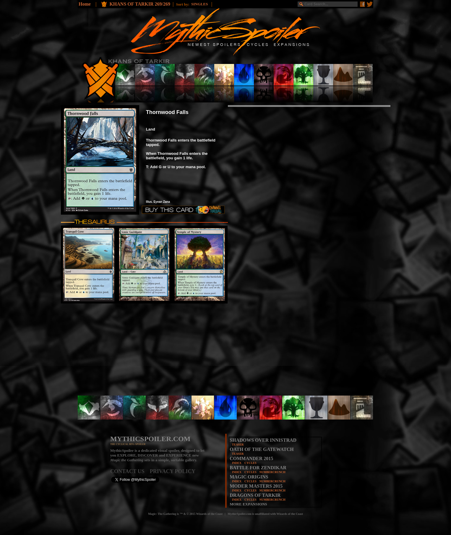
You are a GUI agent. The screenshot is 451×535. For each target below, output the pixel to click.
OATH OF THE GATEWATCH (261, 449)
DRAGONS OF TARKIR (255, 495)
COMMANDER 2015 (251, 458)
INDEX (236, 463)
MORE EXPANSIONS (248, 504)
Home (85, 4)
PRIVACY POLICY (173, 471)
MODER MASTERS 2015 (256, 486)
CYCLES (250, 463)
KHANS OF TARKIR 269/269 (139, 4)
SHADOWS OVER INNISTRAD (263, 440)
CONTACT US (130, 471)
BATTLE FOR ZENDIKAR (258, 467)
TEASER (238, 444)
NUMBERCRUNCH (272, 472)
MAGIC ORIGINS (249, 476)
